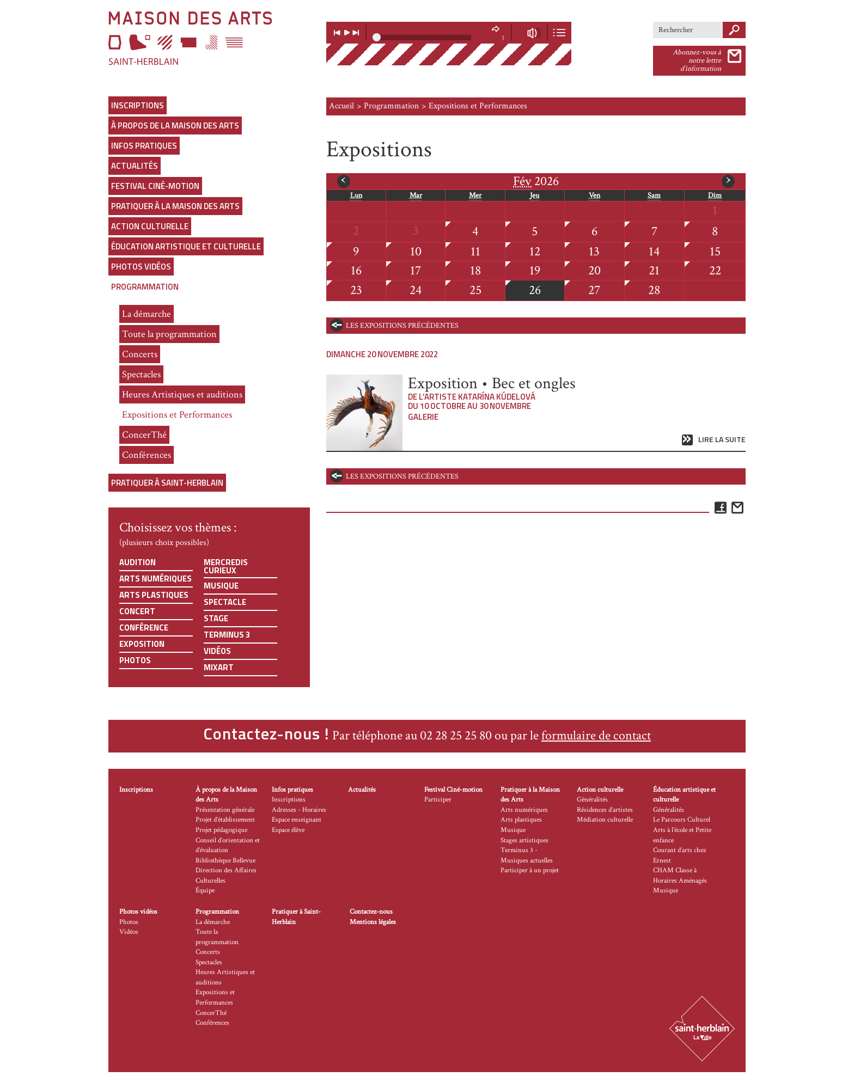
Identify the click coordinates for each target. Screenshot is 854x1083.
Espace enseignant (296, 819)
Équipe (205, 890)
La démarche (146, 314)
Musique (221, 586)
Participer (438, 799)
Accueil (341, 106)
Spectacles (141, 374)
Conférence (143, 627)
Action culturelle (149, 226)
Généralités (592, 799)
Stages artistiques (524, 840)
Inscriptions (137, 105)
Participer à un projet (530, 870)
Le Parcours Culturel (681, 819)
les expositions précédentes (402, 326)
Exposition (141, 644)
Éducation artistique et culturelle (186, 246)
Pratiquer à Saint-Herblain (167, 482)
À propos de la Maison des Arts (175, 125)
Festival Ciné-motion (155, 186)
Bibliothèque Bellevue (225, 860)
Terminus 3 (227, 635)
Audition (137, 562)
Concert (137, 611)
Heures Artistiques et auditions (182, 394)
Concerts (139, 354)
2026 (536, 181)
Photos (135, 660)
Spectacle (225, 602)
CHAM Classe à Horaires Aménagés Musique (680, 880)
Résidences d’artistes (605, 810)
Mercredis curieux (226, 566)
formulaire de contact (596, 735)
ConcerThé (144, 435)
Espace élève (288, 830)
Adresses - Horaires (299, 810)
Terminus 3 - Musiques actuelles (527, 855)
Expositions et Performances (177, 414)
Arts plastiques (153, 595)
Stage (216, 618)
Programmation (145, 286)
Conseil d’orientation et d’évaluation (228, 845)
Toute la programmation (169, 334)
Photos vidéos (141, 266)
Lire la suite (722, 440)
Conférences (146, 455)
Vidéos (217, 651)
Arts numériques (155, 578)
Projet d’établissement (225, 819)
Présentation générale (225, 810)
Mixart (219, 667)
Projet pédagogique (221, 830)
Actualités (134, 166)
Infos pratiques (144, 145)
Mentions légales (373, 922)
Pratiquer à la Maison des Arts (175, 206)
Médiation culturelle (605, 819)
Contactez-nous (371, 911)
